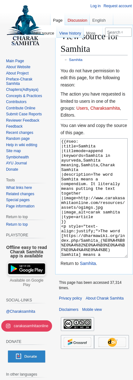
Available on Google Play (26, 282)
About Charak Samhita (105, 322)
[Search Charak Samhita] (118, 32)
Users (82, 108)
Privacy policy (70, 322)
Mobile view (92, 333)
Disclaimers (68, 333)
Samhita (75, 60)
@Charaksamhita (20, 311)
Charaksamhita (105, 108)
